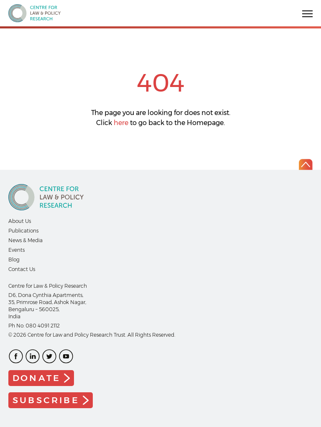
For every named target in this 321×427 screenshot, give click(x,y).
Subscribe (46, 400)
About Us (19, 221)
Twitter (49, 356)
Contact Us (21, 269)
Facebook (15, 356)
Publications (23, 231)
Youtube (66, 356)
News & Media (25, 240)
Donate (37, 378)
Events (16, 250)
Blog (14, 259)
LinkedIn (32, 356)
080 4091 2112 (42, 325)
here (121, 123)
